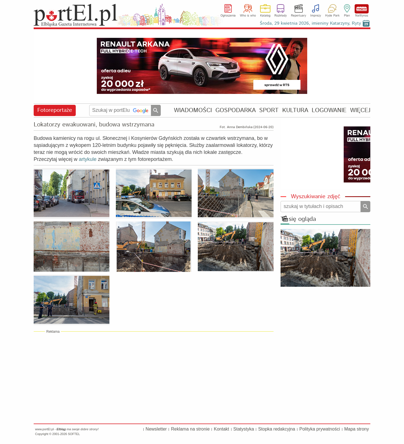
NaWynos (362, 8)
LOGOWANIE (329, 110)
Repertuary (298, 15)
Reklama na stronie (190, 429)
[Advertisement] (154, 377)
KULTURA (295, 110)
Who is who (248, 15)
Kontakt (221, 429)
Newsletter (156, 429)
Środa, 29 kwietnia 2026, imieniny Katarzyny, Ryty (310, 23)
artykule (88, 159)
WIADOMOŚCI (193, 110)
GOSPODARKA (235, 110)
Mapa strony (356, 429)
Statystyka (243, 429)
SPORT (269, 110)
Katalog (265, 15)
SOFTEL (74, 434)
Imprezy (315, 15)
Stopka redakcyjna (276, 429)
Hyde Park (332, 15)
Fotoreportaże (54, 110)
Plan (347, 15)
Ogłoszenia (228, 15)
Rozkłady (280, 15)
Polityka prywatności (319, 429)
